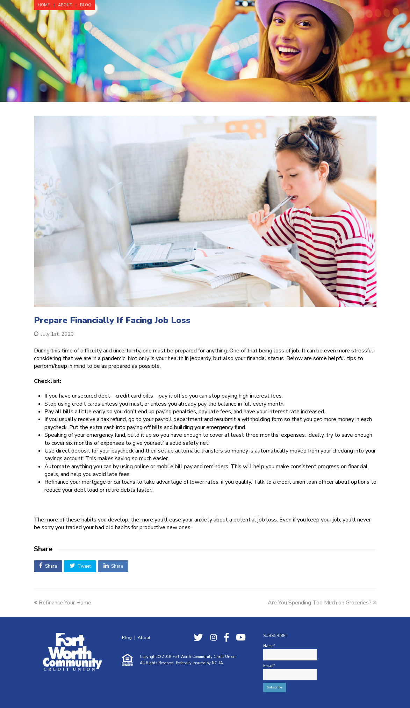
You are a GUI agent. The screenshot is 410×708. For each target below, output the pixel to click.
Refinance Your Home (62, 603)
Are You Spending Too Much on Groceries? (322, 603)
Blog (127, 638)
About (144, 638)
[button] (48, 566)
